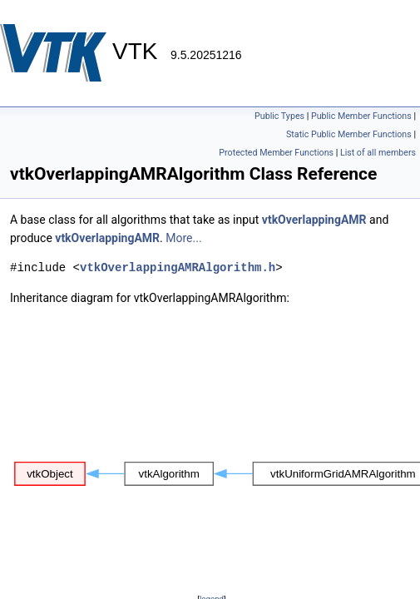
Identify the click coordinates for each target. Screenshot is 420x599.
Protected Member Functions (276, 152)
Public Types (279, 116)
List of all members (378, 152)
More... (183, 238)
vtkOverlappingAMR (314, 219)
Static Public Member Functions (349, 134)
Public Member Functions (361, 116)
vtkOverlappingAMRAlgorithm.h (177, 267)
